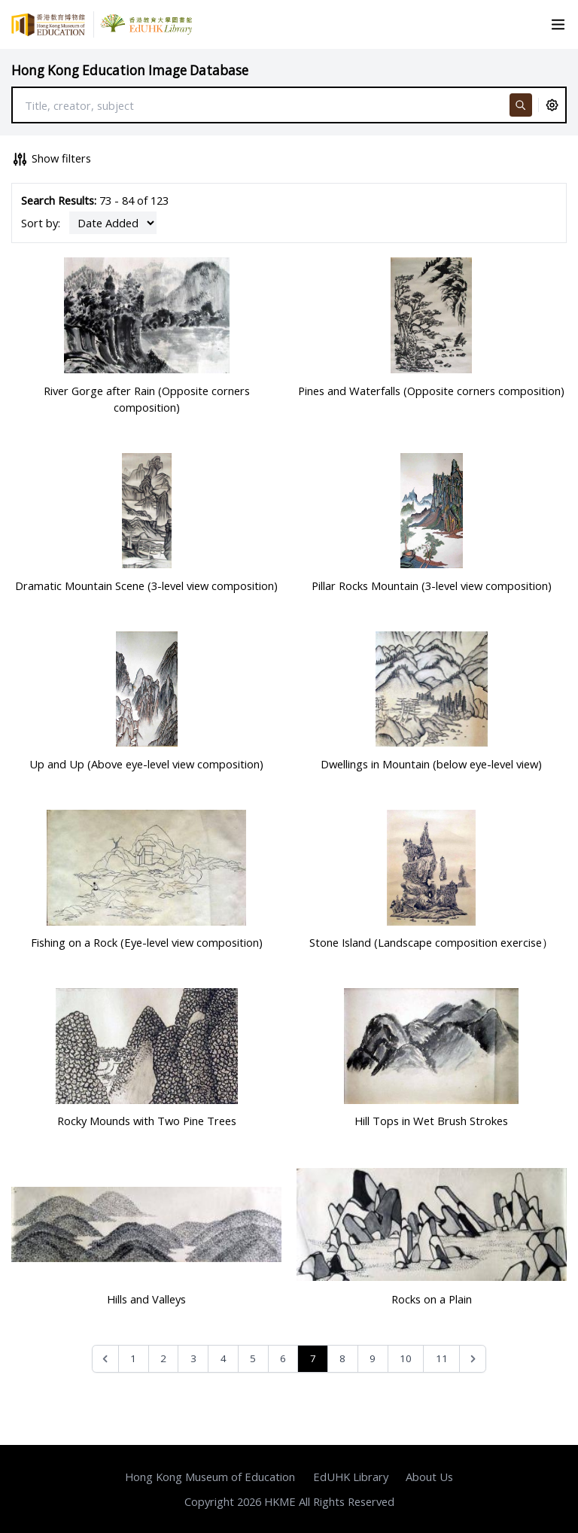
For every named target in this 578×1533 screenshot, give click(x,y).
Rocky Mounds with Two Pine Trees (146, 1120)
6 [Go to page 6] (283, 1358)
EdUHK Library (350, 1476)
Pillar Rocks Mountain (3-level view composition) (432, 585)
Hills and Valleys (146, 1298)
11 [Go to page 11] (442, 1358)
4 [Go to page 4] (224, 1358)
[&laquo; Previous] (106, 1359)
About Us (429, 1476)
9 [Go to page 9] (373, 1358)
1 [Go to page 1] (133, 1358)
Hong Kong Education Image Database (129, 70)
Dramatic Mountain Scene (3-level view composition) (146, 585)
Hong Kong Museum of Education (210, 1476)
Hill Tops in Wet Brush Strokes (431, 1120)
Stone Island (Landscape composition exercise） (431, 942)
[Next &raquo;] (473, 1359)
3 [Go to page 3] (193, 1358)
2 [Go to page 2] (163, 1358)
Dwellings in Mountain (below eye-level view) (431, 763)
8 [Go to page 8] (342, 1358)
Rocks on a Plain (431, 1298)
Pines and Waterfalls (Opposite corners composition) (431, 390)
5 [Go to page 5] (253, 1358)
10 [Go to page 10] (406, 1358)
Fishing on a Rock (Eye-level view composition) (147, 942)
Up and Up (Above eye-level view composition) (146, 763)
